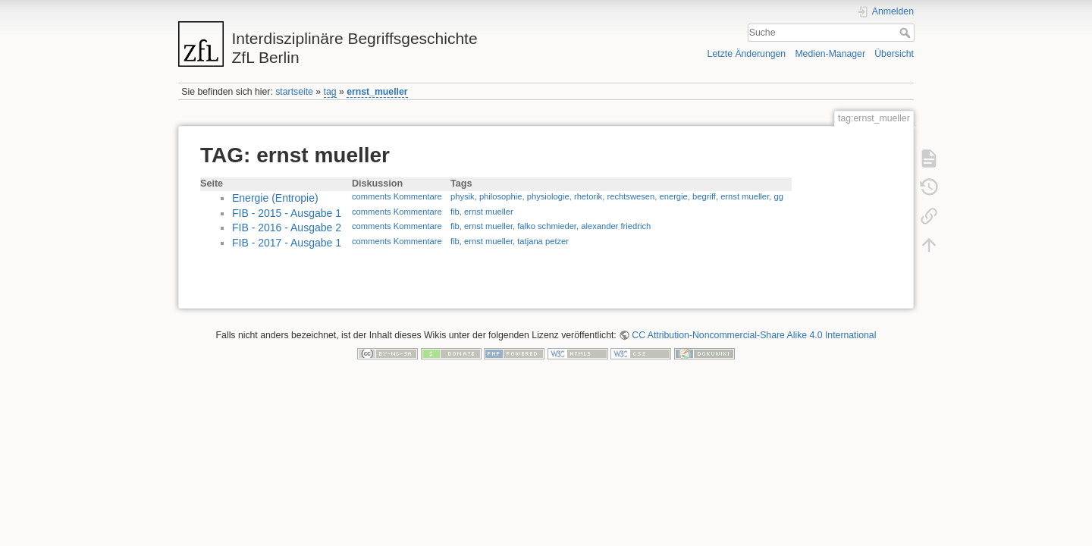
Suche (906, 32)
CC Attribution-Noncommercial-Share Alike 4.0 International (754, 335)
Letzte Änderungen (747, 54)
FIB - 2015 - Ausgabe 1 (286, 213)
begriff (704, 196)
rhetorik (588, 196)
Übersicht (894, 54)
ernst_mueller (377, 91)
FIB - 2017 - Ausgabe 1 (286, 243)
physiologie (548, 196)
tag (330, 91)
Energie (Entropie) (275, 198)
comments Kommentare (397, 196)
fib (455, 211)
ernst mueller (744, 196)
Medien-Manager (830, 54)
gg (778, 196)
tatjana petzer (543, 241)
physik (462, 196)
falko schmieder (546, 226)
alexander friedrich (616, 226)
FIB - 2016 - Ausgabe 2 (286, 227)
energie (673, 196)
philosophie (500, 196)
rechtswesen (630, 196)
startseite (294, 91)
